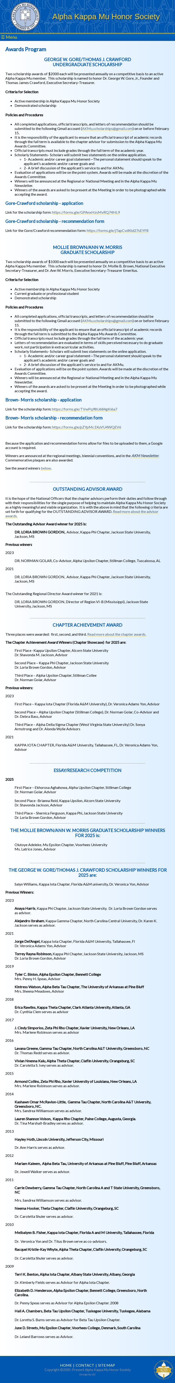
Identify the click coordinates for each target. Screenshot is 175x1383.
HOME (66, 1365)
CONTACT (85, 1365)
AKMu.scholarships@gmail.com (107, 128)
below (46, 468)
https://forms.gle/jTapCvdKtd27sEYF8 (117, 230)
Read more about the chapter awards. (116, 634)
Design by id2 (87, 1374)
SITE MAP (106, 1365)
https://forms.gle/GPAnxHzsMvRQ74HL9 (86, 212)
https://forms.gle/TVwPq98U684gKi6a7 (84, 409)
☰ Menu (9, 37)
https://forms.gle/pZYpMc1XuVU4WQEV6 (86, 427)
